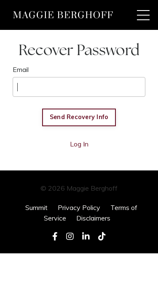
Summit (36, 207)
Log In (79, 144)
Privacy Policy (79, 207)
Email (21, 69)
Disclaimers (93, 218)
